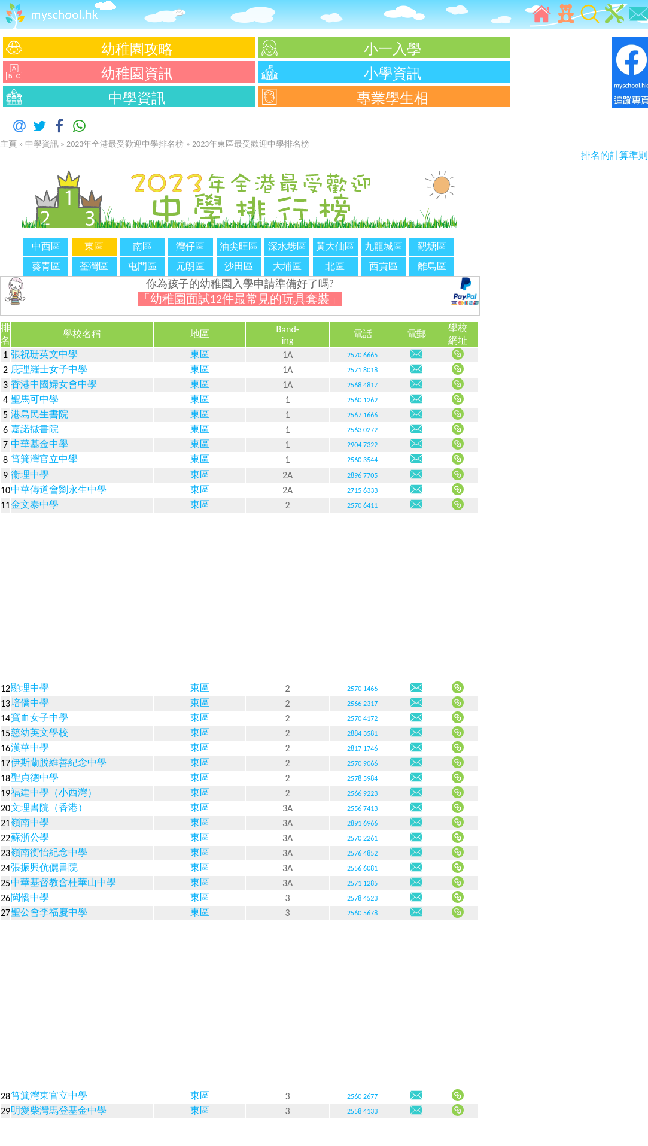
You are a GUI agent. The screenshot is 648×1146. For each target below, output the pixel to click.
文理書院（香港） (49, 807)
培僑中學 (30, 702)
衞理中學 (30, 474)
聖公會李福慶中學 (49, 912)
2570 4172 (362, 718)
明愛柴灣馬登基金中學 (59, 1110)
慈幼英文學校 (39, 732)
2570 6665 (362, 355)
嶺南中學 (30, 822)
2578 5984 (362, 778)
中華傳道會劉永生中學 (59, 489)
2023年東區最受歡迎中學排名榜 (250, 144)
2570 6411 (362, 505)
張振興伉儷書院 (44, 867)
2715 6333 (362, 490)
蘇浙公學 (30, 837)
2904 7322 (362, 445)
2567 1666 (362, 415)
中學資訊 (42, 144)
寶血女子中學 (39, 717)
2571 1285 (362, 883)
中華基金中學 (39, 444)
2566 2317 (362, 703)
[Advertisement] (239, 597)
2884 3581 (362, 733)
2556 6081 (362, 868)
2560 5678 (362, 913)
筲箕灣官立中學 (44, 459)
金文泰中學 (35, 504)
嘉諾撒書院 (35, 429)
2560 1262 (362, 400)
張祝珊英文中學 (44, 354)
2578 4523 (362, 898)
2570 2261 (362, 838)
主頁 (8, 144)
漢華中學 (30, 747)
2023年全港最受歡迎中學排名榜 (125, 144)
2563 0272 (362, 430)
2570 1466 (362, 688)
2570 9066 (362, 763)
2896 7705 (362, 475)
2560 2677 (362, 1096)
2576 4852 (362, 853)
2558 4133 (362, 1111)
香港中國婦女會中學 (54, 384)
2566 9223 (362, 793)
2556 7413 (362, 808)
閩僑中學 (30, 897)
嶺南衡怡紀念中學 (49, 852)
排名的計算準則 (614, 155)
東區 (199, 354)
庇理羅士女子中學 (49, 369)
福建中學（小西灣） (54, 792)
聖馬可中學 (35, 399)
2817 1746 (362, 748)
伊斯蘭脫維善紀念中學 (59, 762)
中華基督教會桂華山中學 (63, 882)
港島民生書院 (39, 414)
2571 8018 (362, 370)
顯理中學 (30, 687)
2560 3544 (362, 460)
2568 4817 (362, 385)
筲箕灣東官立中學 (49, 1095)
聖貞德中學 (35, 777)
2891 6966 (362, 823)
